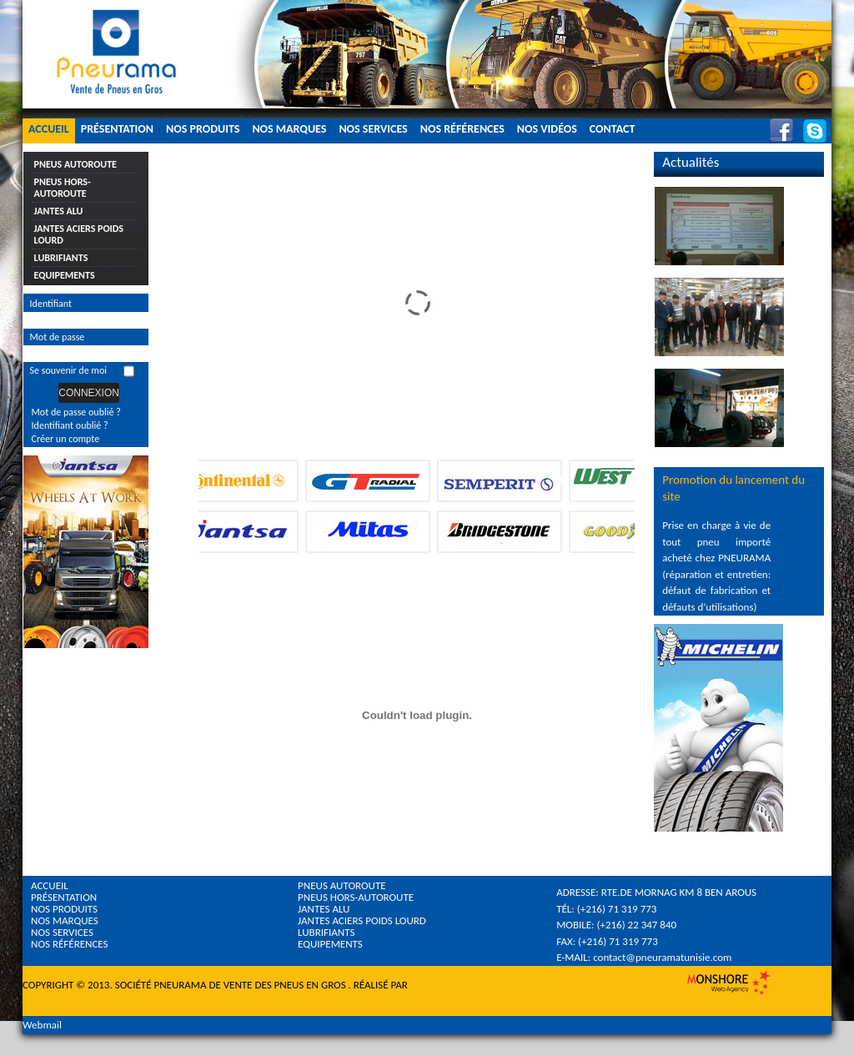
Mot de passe (57, 337)
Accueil (48, 129)
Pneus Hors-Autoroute (62, 187)
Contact (612, 129)
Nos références (69, 944)
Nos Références (462, 129)
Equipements (64, 275)
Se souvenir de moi (68, 370)
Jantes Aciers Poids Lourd (78, 234)
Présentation (117, 129)
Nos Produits (202, 129)
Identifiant (51, 303)
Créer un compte (66, 439)
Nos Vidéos (547, 129)
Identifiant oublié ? (70, 425)
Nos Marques (289, 129)
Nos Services (373, 129)
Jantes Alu (58, 211)
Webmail (42, 1024)
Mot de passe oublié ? (76, 412)
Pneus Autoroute (75, 164)
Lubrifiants (61, 258)
